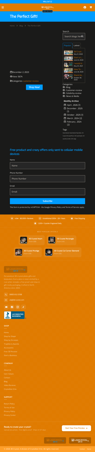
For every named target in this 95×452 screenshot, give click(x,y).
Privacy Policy (9, 411)
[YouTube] (6, 307)
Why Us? (47, 2)
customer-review (31, 81)
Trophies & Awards (11, 344)
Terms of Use (9, 407)
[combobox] (74, 36)
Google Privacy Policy (53, 207)
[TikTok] (23, 307)
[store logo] (47, 7)
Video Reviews (10, 385)
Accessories (8, 348)
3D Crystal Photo (70, 136)
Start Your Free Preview (76, 428)
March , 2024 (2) (73, 118)
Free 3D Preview (10, 351)
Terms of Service (72, 207)
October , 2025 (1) (73, 114)
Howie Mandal (66, 133)
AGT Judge (73, 139)
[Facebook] (12, 307)
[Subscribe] (47, 201)
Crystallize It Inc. (10, 389)
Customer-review (72, 90)
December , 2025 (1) (73, 110)
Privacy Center (10, 415)
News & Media (71, 96)
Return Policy (9, 404)
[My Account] (84, 7)
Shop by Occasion (11, 340)
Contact (7, 378)
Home (12, 26)
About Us (7, 370)
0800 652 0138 (47, 11)
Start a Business (10, 355)
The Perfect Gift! (34, 26)
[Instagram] (17, 307)
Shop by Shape (10, 336)
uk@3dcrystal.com (14, 300)
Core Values (9, 374)
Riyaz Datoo (79, 133)
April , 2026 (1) (72, 105)
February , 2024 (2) (73, 123)
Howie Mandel (73, 133)
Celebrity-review (72, 93)
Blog (21, 26)
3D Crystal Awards (78, 136)
